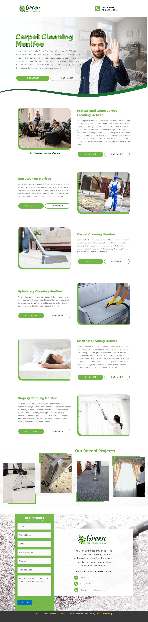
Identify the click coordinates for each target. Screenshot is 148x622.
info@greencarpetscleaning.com (93, 590)
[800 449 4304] (76, 584)
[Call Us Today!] (97, 8)
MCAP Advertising (104, 614)
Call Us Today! (108, 7)
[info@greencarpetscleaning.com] (76, 590)
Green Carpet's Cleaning (54, 614)
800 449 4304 (109, 10)
